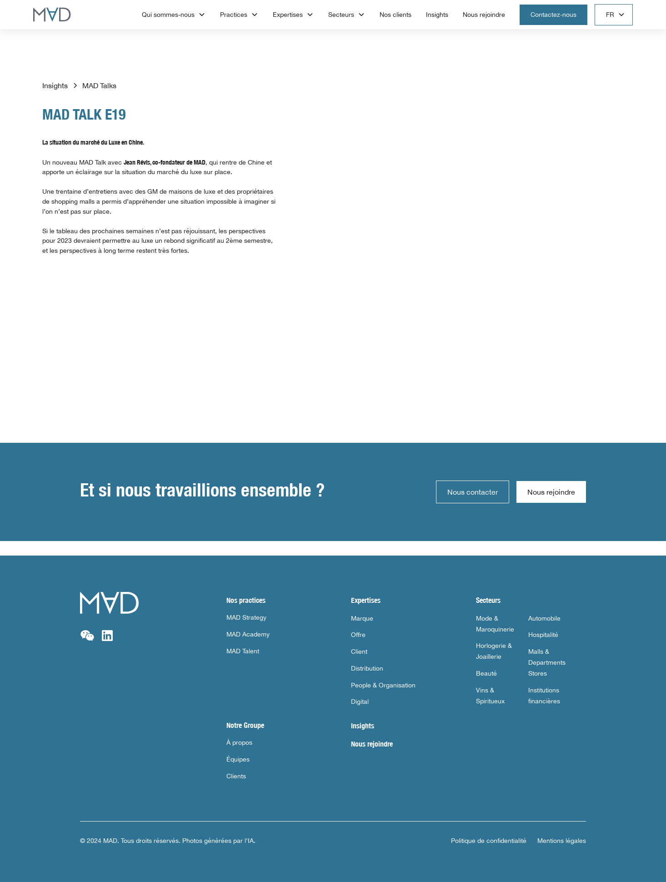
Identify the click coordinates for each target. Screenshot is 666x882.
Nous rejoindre (484, 14)
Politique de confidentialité (488, 840)
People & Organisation (383, 685)
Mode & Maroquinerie (495, 624)
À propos (239, 742)
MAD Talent (242, 651)
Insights (437, 14)
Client (359, 651)
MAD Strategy (246, 617)
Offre (358, 634)
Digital (360, 701)
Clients (236, 776)
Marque (362, 618)
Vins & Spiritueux (490, 696)
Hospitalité (543, 634)
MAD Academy (248, 634)
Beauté (486, 673)
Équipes (238, 759)
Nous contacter (472, 492)
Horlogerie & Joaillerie (494, 651)
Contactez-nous (553, 14)
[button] (174, 14)
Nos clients (395, 14)
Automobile (544, 618)
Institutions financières (544, 696)
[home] (52, 14)
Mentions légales (561, 840)
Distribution (367, 668)
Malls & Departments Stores (547, 662)
